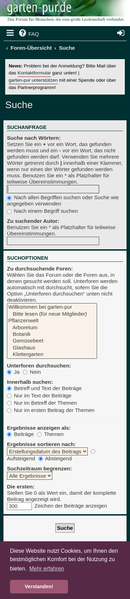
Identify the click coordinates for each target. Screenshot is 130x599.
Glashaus (52, 348)
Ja (13, 372)
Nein (32, 372)
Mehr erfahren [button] (46, 569)
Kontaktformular (34, 72)
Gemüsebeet (52, 341)
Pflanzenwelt (52, 320)
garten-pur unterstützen (33, 80)
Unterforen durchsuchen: (39, 366)
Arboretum (52, 327)
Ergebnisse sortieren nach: (41, 444)
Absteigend (55, 458)
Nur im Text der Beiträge (39, 395)
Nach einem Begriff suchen (42, 211)
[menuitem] (28, 34)
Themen (50, 434)
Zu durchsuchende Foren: (40, 269)
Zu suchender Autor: (33, 221)
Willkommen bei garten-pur (52, 307)
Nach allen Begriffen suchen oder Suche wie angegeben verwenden (63, 200)
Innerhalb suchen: (30, 382)
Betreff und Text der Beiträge (44, 388)
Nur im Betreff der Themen (42, 403)
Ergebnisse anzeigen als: (39, 428)
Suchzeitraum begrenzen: (39, 468)
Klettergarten (52, 354)
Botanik (52, 334)
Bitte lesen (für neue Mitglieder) (52, 314)
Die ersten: (21, 486)
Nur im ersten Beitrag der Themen (51, 410)
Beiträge (20, 434)
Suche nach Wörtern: (34, 138)
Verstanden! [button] (39, 586)
